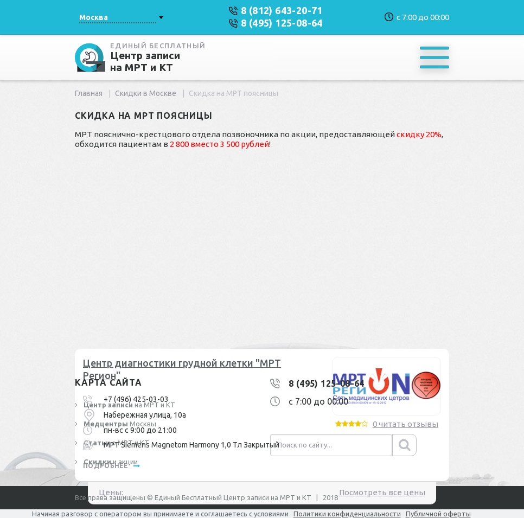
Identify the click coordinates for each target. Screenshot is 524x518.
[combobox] (121, 17)
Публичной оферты (438, 513)
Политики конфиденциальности (347, 513)
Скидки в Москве (145, 93)
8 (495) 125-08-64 (327, 383)
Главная (89, 93)
